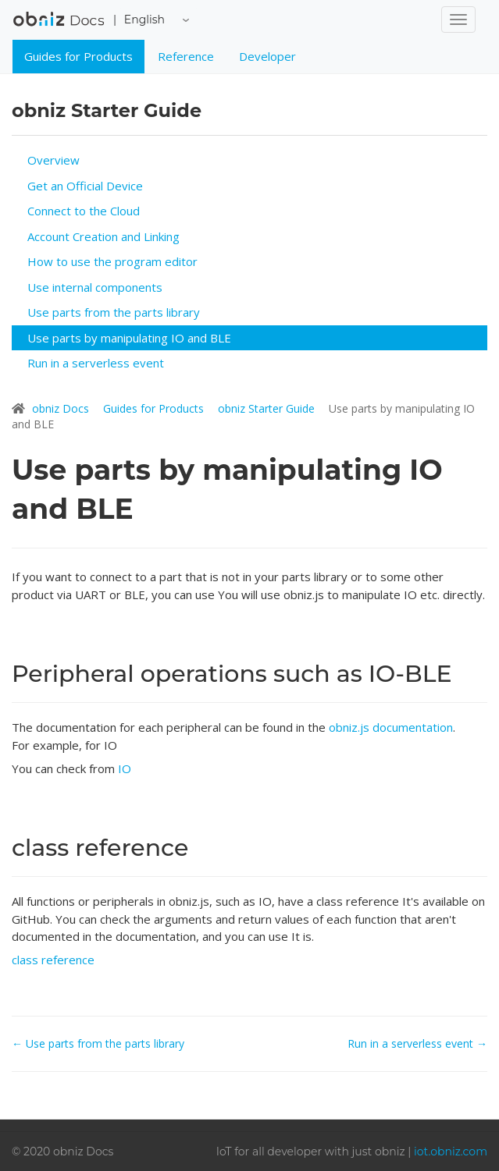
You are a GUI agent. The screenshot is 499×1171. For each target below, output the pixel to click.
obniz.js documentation (391, 727)
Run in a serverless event (95, 363)
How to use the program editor (112, 261)
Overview (53, 160)
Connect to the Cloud (83, 210)
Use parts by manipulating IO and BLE (129, 338)
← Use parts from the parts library (98, 1043)
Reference (186, 56)
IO (124, 768)
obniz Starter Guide (268, 408)
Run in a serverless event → (417, 1043)
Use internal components (94, 287)
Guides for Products (78, 56)
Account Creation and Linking (103, 236)
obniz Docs (58, 24)
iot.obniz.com (450, 1151)
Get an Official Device (85, 185)
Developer (267, 56)
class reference (53, 959)
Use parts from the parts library (113, 312)
